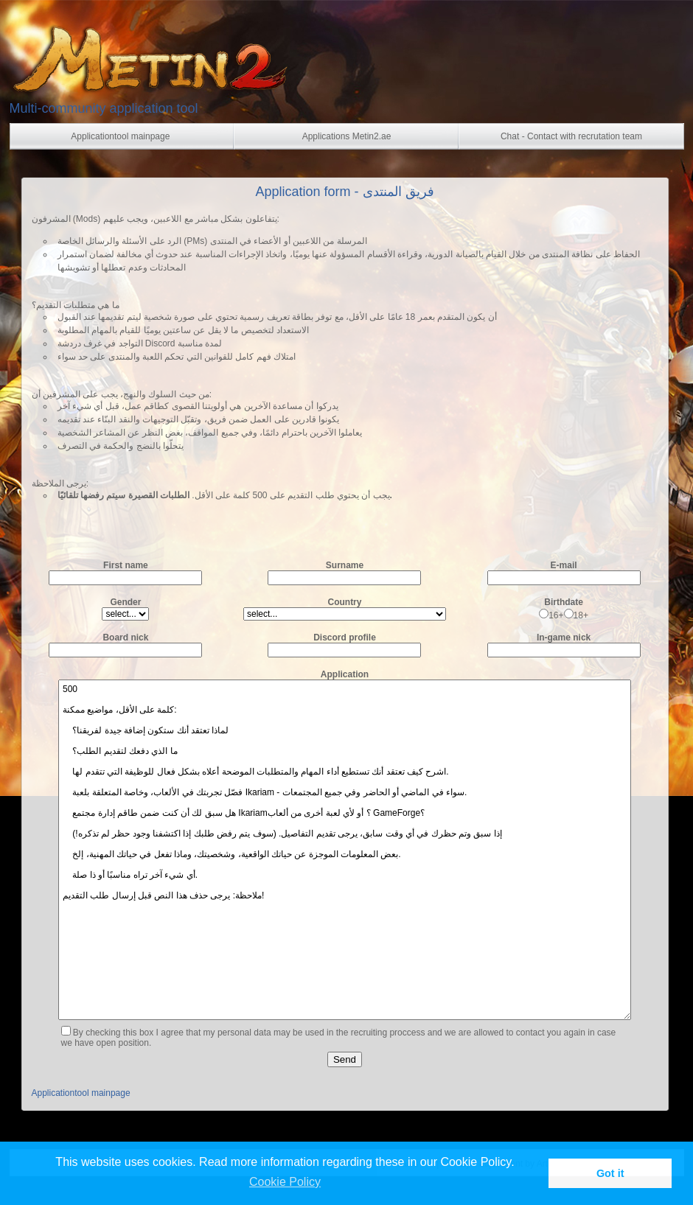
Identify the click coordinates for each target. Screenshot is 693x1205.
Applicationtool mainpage (81, 1093)
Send (344, 1059)
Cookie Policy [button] (285, 1182)
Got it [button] (610, 1173)
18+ (576, 615)
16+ (551, 615)
